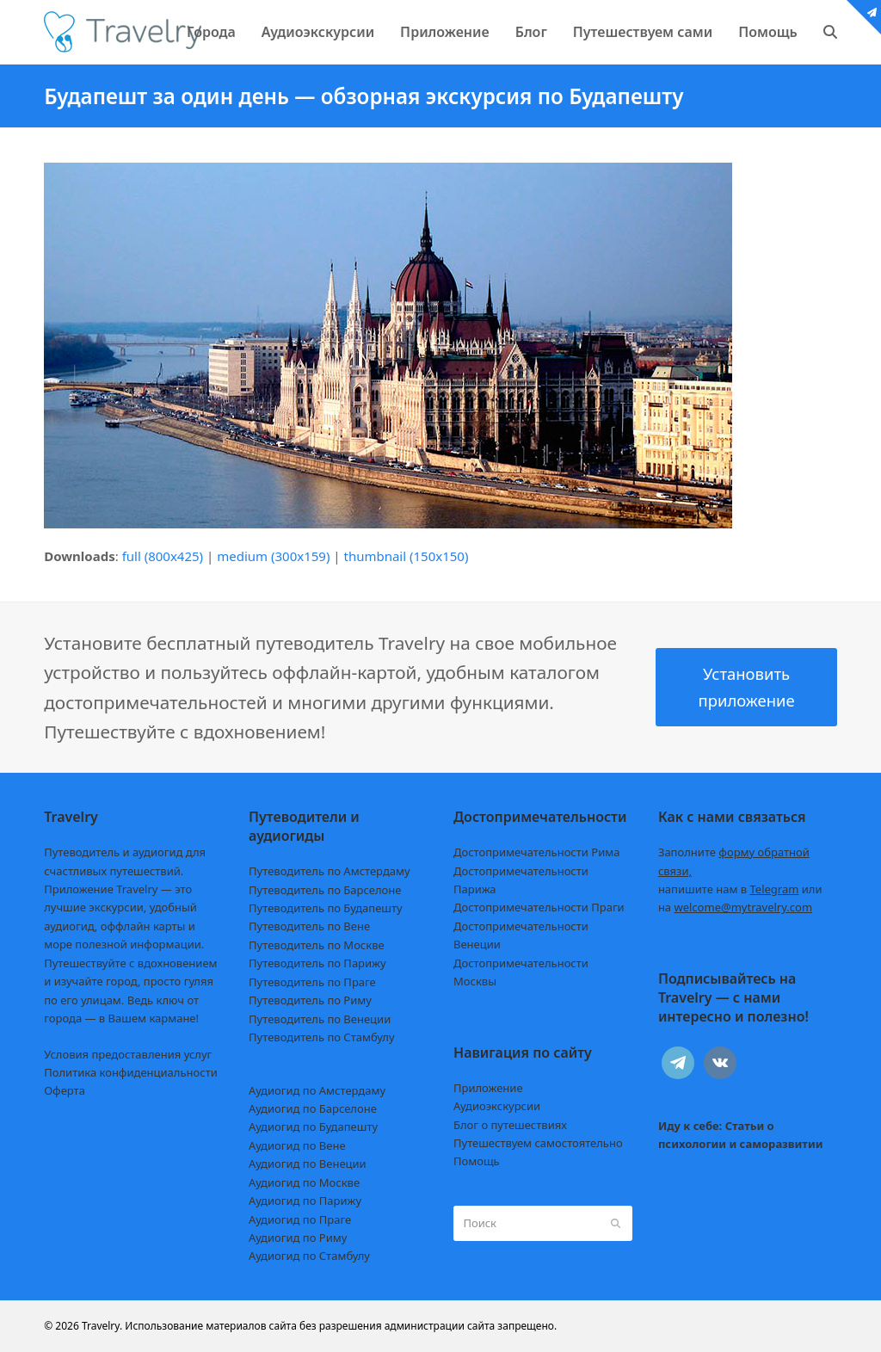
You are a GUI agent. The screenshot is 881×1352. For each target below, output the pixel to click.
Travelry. (102, 1325)
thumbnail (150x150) (405, 556)
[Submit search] (615, 1223)
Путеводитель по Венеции (320, 1019)
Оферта (64, 1090)
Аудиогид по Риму (298, 1237)
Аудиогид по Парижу (305, 1200)
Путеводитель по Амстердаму (329, 871)
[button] (830, 32)
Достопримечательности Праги (539, 907)
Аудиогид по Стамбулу (309, 1255)
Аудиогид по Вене (297, 1145)
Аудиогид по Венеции (308, 1163)
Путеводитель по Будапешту (326, 908)
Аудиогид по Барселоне (313, 1108)
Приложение (488, 1088)
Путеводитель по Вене (309, 926)
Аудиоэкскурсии (496, 1106)
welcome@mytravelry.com (743, 907)
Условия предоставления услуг (128, 1054)
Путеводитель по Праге (312, 982)
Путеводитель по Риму (310, 1000)
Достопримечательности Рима (536, 852)
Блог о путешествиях (510, 1125)
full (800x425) (163, 556)
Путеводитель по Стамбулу (321, 1037)
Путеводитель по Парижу (317, 963)
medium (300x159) (273, 556)
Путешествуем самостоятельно (538, 1143)
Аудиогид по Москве (304, 1182)
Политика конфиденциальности (131, 1072)
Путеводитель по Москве (317, 945)
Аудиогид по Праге (300, 1219)
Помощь (476, 1161)
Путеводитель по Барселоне (325, 890)
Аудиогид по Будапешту (313, 1126)
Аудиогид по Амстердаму (317, 1090)
